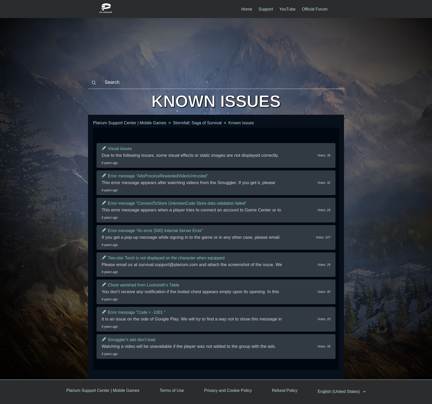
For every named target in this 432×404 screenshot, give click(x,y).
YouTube (287, 9)
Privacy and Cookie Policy (228, 390)
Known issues (241, 123)
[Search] (216, 82)
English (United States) (339, 391)
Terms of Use (172, 390)
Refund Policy (285, 390)
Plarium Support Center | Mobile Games (129, 123)
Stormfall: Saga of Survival (197, 123)
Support (266, 9)
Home (246, 9)
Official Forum (314, 9)
